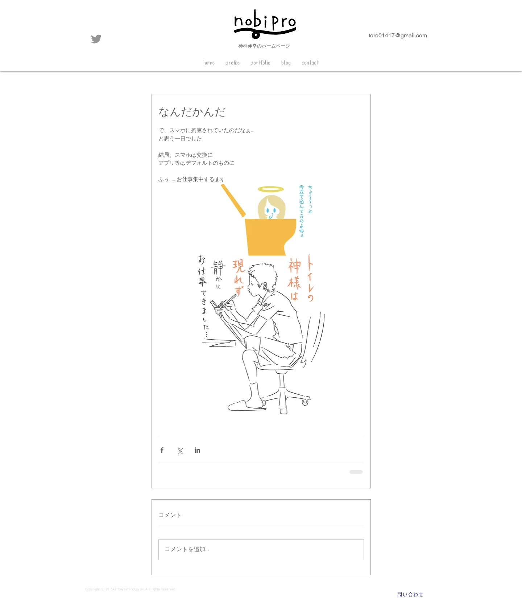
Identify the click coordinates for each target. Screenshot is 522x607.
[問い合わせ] (411, 595)
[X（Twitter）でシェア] (179, 450)
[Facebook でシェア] (161, 450)
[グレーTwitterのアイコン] (96, 39)
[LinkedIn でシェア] (197, 450)
